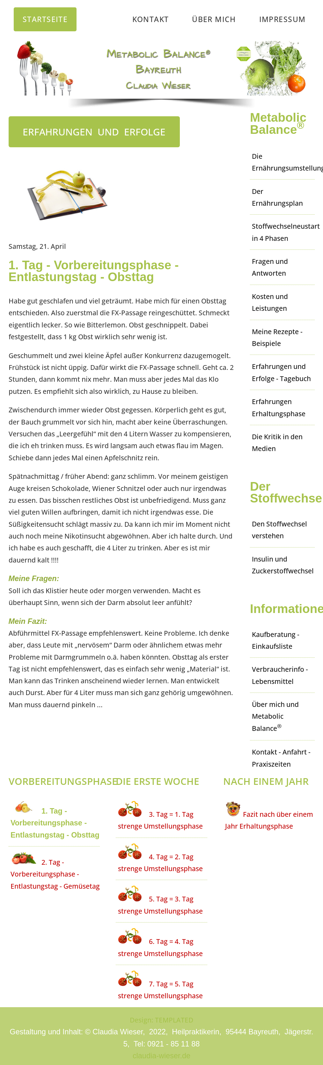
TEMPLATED (174, 1019)
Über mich (214, 19)
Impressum (282, 19)
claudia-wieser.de (161, 1056)
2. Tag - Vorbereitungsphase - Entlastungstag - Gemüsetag (55, 874)
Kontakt (150, 19)
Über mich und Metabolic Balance (275, 716)
